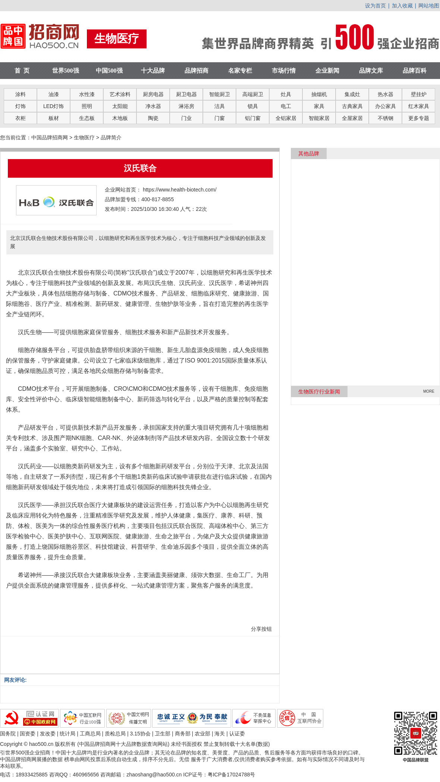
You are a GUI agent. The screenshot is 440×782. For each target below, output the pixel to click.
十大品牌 (153, 70)
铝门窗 (253, 118)
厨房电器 (153, 94)
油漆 (53, 94)
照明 (87, 106)
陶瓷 (153, 118)
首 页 (22, 70)
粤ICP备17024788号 (231, 775)
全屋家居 (352, 118)
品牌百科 (415, 70)
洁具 (219, 106)
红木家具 (418, 106)
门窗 (219, 118)
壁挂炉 (419, 94)
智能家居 (319, 118)
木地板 (120, 118)
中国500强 (109, 70)
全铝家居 (286, 118)
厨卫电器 (186, 94)
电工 (286, 106)
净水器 (153, 106)
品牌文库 (371, 70)
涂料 (20, 94)
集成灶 (352, 94)
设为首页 (375, 6)
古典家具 (352, 106)
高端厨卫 (252, 94)
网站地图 (428, 6)
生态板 (87, 118)
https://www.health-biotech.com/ (180, 190)
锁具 (253, 106)
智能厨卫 (219, 94)
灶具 (286, 94)
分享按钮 (261, 629)
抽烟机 (319, 94)
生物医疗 (84, 137)
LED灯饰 (53, 106)
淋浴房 (186, 106)
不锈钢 (385, 118)
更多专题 (418, 118)
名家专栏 (240, 70)
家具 (319, 106)
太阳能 (120, 106)
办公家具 (385, 106)
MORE (428, 391)
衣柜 (20, 118)
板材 (53, 118)
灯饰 (20, 106)
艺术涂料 (120, 94)
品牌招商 (196, 70)
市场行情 (284, 70)
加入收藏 (402, 6)
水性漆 (87, 94)
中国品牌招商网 (49, 137)
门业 (186, 118)
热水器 (385, 94)
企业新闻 (327, 70)
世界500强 (65, 70)
